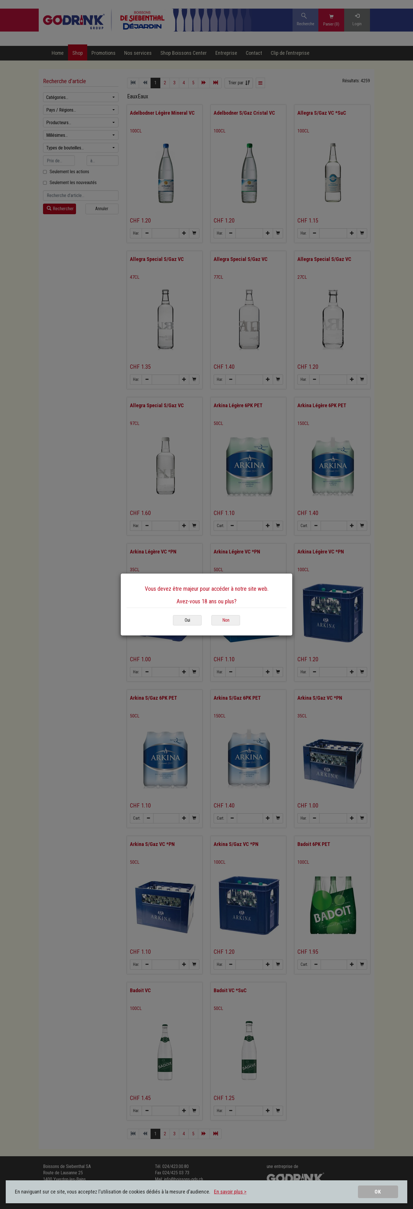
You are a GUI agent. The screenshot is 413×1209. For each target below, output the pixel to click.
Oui (187, 620)
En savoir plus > (230, 1192)
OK (378, 1192)
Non (225, 620)
